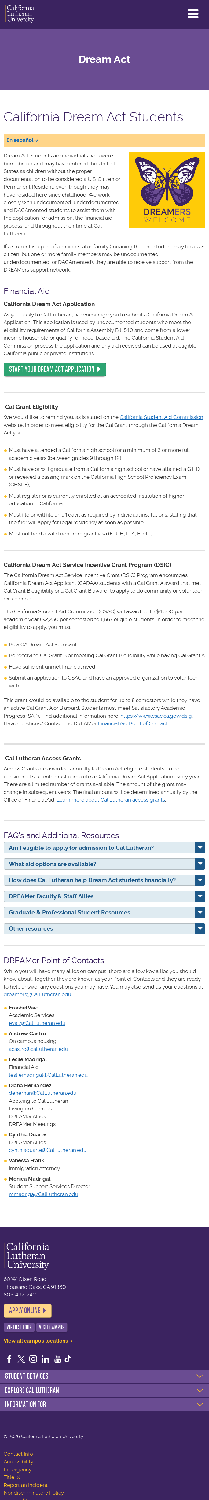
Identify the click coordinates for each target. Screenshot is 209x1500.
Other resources (31, 928)
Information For (25, 1404)
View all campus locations (36, 1341)
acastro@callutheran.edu (38, 1049)
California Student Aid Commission (161, 417)
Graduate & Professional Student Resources (69, 912)
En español (19, 140)
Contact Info (18, 1454)
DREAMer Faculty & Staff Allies (51, 896)
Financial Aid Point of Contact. (133, 723)
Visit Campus (52, 1327)
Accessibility (18, 1462)
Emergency (17, 1469)
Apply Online (24, 1310)
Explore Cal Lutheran (32, 1390)
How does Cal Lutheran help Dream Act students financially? (92, 880)
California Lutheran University (19, 14)
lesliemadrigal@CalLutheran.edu (48, 1075)
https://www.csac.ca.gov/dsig (156, 716)
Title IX (12, 1477)
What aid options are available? (52, 863)
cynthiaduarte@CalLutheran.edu (47, 1150)
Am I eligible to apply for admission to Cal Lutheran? (81, 847)
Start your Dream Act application (52, 369)
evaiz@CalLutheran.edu (37, 1023)
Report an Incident (26, 1485)
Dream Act (104, 59)
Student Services (27, 1376)
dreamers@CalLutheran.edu (37, 994)
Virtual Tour (19, 1327)
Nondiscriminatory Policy (34, 1493)
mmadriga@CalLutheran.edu (43, 1194)
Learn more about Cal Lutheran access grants (111, 800)
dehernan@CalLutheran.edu (42, 1093)
